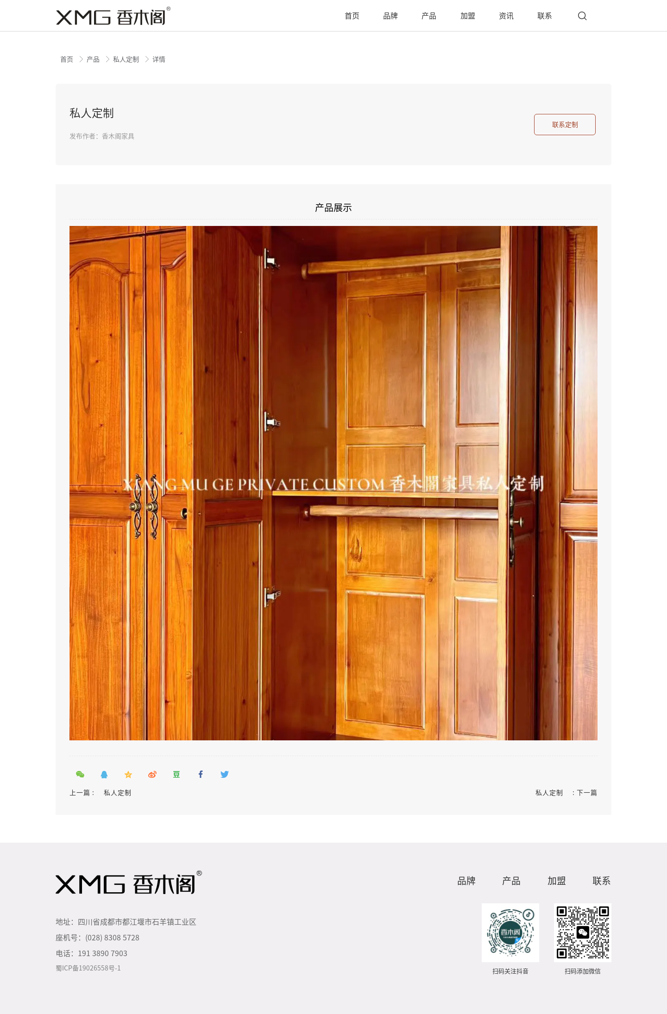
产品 (94, 59)
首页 (67, 59)
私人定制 (126, 59)
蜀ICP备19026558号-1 (88, 968)
